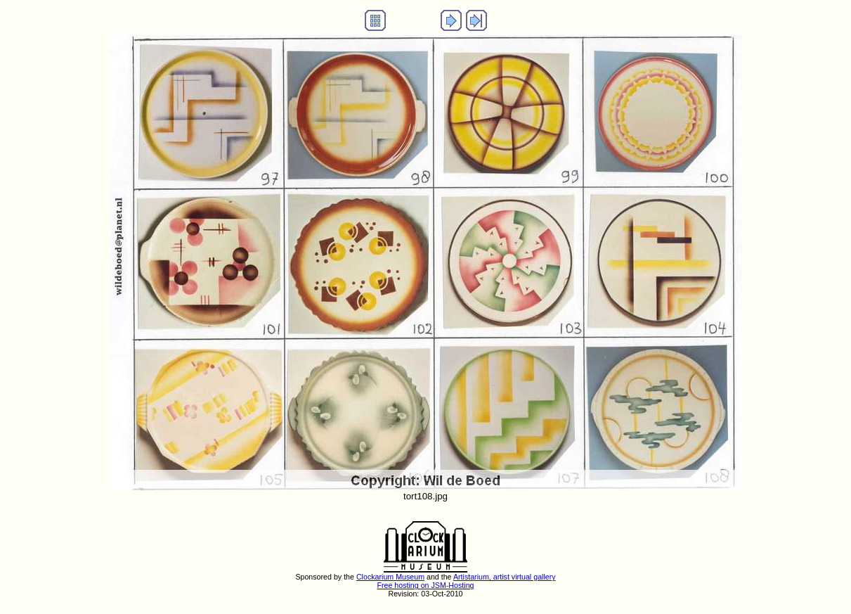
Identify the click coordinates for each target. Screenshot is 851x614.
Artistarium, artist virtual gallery (504, 577)
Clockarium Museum (390, 577)
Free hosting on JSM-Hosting (425, 585)
